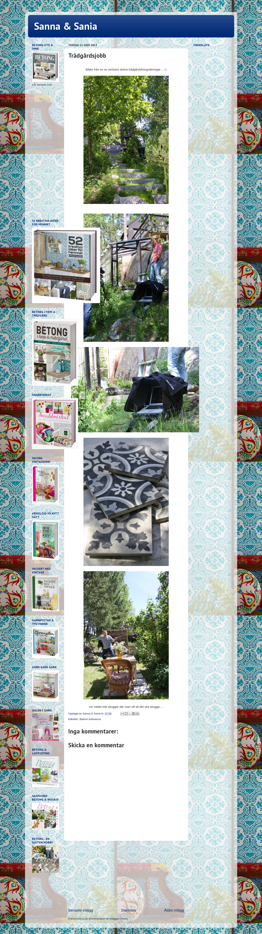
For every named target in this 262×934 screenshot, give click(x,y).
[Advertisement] (126, 874)
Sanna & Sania (65, 25)
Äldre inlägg (174, 910)
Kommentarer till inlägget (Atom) (108, 918)
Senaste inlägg (80, 910)
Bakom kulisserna (90, 719)
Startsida (128, 910)
